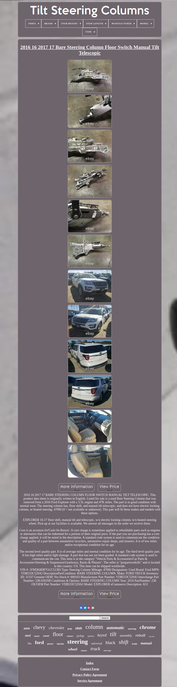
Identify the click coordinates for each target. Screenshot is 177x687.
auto (27, 628)
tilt (113, 634)
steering (77, 641)
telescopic (107, 650)
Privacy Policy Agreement (90, 675)
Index (90, 663)
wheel (72, 649)
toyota (60, 643)
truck (95, 648)
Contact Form (89, 669)
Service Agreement (89, 680)
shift (123, 642)
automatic (115, 627)
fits (30, 643)
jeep (70, 628)
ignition (90, 636)
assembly (126, 635)
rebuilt (140, 635)
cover (46, 635)
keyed (102, 635)
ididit (78, 628)
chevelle (152, 636)
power (50, 643)
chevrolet (56, 628)
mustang (132, 628)
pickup (80, 635)
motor (37, 636)
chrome (148, 627)
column (94, 627)
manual (146, 643)
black (110, 642)
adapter (84, 650)
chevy (39, 627)
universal (96, 643)
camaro (70, 636)
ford (39, 642)
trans (134, 643)
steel (28, 635)
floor (58, 634)
